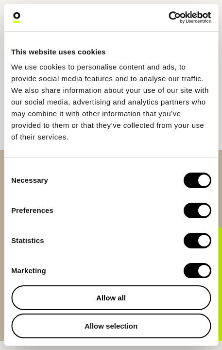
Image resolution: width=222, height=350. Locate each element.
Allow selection (111, 326)
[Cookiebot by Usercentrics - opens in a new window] (168, 17)
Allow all (111, 298)
